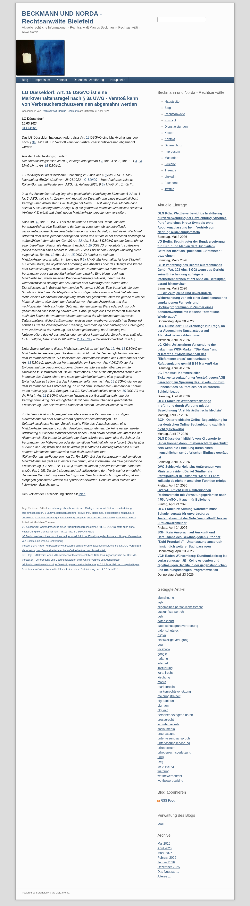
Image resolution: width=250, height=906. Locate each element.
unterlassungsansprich (73, 517)
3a (34, 142)
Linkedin (170, 176)
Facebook (171, 183)
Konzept (170, 120)
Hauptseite (117, 80)
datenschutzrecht (169, 630)
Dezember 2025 (168, 867)
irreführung (164, 668)
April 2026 (164, 848)
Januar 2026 (166, 862)
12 (80, 240)
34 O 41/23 (29, 128)
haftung (162, 658)
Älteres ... (164, 876)
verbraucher (165, 766)
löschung (163, 677)
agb (160, 602)
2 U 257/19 (84, 339)
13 (29, 362)
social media (166, 729)
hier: (82, 494)
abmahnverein (71, 508)
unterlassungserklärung (173, 743)
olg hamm (164, 705)
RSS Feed (168, 800)
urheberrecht (166, 747)
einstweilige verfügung (172, 640)
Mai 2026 (163, 843)
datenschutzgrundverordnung (177, 625)
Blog (25, 80)
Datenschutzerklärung (88, 80)
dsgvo (81, 512)
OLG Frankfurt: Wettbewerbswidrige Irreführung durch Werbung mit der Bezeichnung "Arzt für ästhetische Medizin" (189, 405)
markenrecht (166, 686)
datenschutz (165, 621)
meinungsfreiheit (168, 696)
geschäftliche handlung (118, 512)
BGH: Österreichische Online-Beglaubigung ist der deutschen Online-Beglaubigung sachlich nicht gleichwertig (192, 424)
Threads (170, 170)
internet (162, 663)
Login (161, 823)
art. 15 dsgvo (87, 508)
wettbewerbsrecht (126, 517)
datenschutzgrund (66, 512)
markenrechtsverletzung (174, 691)
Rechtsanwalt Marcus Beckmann (60, 110)
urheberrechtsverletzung (174, 752)
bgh (160, 616)
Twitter (169, 189)
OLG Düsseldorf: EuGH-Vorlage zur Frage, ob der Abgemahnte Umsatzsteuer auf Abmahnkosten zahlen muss (191, 330)
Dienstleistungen (176, 126)
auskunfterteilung (122, 508)
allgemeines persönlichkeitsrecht (180, 607)
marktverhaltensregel (47, 517)
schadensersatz (168, 724)
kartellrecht (165, 672)
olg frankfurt (165, 701)
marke (161, 682)
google (162, 654)
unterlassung (166, 733)
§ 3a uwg (50, 512)
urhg (160, 757)
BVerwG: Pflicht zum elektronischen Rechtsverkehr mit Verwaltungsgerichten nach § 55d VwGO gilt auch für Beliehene (191, 494)
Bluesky (170, 164)
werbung (163, 771)
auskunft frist (103, 508)
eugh (160, 644)
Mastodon (171, 158)
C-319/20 (90, 179)
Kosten (169, 132)
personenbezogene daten (175, 715)
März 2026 (164, 853)
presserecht (165, 719)
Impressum (42, 80)
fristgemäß (98, 512)
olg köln (162, 710)
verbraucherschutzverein (101, 517)
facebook (163, 649)
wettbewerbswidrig (170, 780)
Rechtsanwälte (175, 114)
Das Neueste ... (168, 871)
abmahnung (55, 508)
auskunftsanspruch (32, 512)
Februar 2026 (166, 857)
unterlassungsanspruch (173, 738)
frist (88, 512)
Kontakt (61, 80)
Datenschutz (173, 145)
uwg (160, 762)
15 (87, 137)
